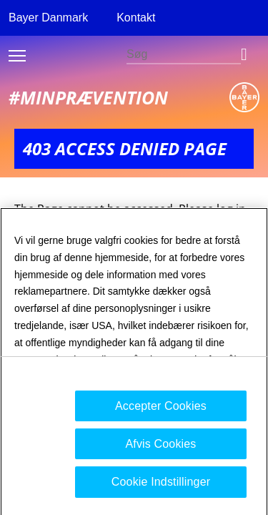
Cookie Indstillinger (160, 487)
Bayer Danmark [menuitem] (48, 17)
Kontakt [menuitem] (135, 17)
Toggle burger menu (17, 56)
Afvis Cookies (160, 449)
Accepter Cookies (161, 411)
